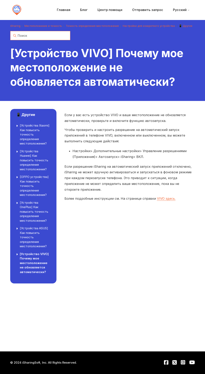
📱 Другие (185, 25)
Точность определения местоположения (92, 25)
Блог (84, 10)
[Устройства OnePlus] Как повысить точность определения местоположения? (34, 211)
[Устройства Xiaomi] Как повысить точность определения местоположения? (34, 134)
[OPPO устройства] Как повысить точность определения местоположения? (34, 186)
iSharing (15, 25)
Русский (181, 10)
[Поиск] (40, 35)
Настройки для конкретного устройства (149, 25)
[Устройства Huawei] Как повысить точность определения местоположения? (34, 160)
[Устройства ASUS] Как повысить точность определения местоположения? (34, 237)
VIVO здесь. (166, 198)
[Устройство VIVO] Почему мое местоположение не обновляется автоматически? (34, 263)
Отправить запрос (147, 10)
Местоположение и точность (43, 25)
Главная (63, 10)
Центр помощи (109, 10)
